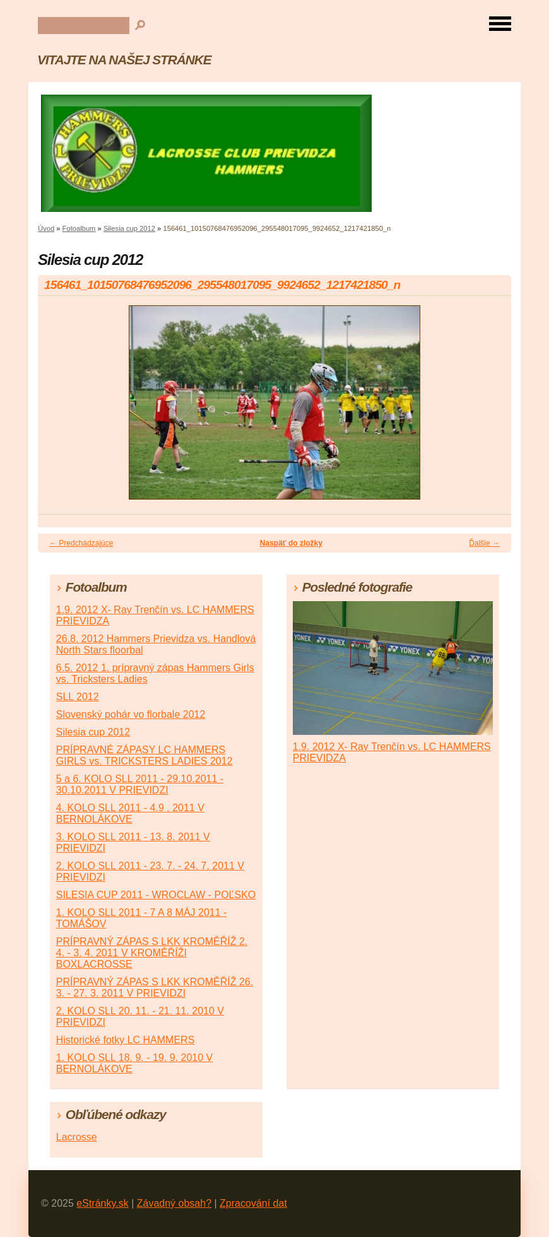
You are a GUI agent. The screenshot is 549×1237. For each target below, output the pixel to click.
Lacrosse (76, 1137)
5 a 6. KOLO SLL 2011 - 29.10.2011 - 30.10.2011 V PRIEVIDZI (139, 784)
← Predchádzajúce (81, 543)
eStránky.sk (102, 1203)
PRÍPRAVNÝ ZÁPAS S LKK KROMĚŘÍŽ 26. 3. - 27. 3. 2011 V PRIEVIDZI (154, 987)
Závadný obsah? (174, 1203)
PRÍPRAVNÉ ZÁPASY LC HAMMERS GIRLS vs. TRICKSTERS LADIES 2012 (144, 755)
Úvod (46, 228)
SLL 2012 (77, 696)
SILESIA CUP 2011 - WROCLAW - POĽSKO (156, 894)
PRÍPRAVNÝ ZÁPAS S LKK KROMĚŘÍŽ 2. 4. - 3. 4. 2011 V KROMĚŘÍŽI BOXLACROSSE (151, 953)
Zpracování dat (253, 1203)
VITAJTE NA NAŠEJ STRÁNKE (124, 59)
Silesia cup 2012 (129, 228)
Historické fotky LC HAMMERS (125, 1040)
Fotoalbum (79, 228)
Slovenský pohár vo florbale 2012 (131, 714)
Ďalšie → (484, 543)
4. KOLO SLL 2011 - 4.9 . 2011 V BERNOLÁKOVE (130, 813)
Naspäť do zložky (291, 543)
